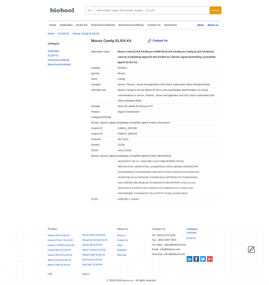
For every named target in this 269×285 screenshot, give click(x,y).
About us (212, 25)
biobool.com (128, 280)
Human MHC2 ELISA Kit (59, 250)
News (200, 25)
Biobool (85, 274)
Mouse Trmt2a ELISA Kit (94, 250)
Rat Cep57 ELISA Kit (92, 264)
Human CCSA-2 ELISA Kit (60, 240)
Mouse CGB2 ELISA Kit (59, 265)
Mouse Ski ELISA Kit (92, 245)
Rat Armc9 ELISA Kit (92, 259)
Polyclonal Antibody (103, 25)
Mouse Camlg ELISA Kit (86, 33)
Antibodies (66, 25)
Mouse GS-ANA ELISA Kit (94, 240)
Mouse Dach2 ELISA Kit (93, 235)
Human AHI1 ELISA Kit (59, 235)
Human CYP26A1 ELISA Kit (61, 245)
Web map (121, 255)
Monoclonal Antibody (131, 25)
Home (52, 25)
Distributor (170, 25)
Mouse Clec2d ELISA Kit (59, 260)
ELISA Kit (82, 25)
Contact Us (154, 25)
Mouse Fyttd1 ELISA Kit (93, 255)
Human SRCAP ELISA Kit (60, 255)
